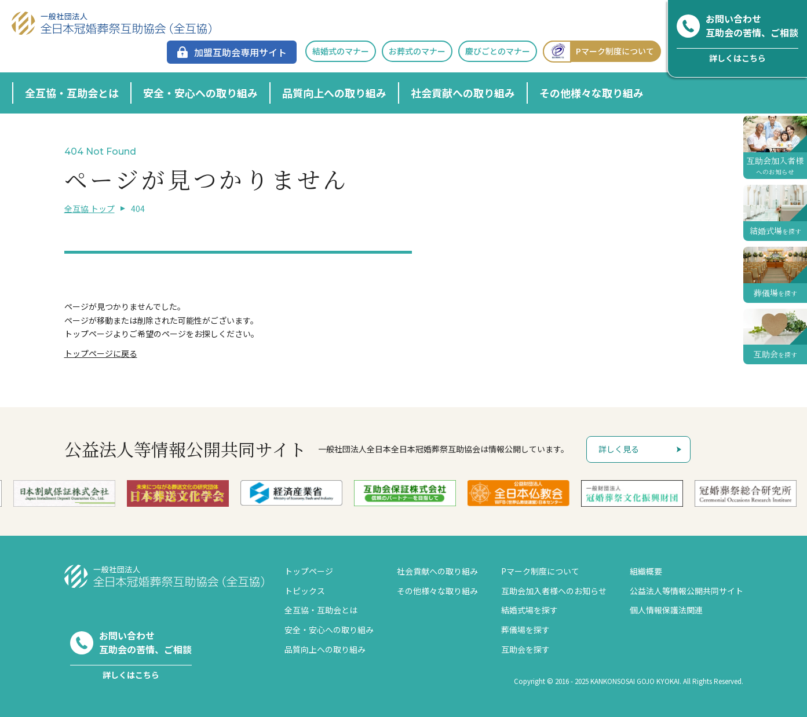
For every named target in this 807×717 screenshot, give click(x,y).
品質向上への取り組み (334, 92)
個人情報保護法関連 (666, 610)
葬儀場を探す (525, 629)
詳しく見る (618, 449)
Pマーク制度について (598, 51)
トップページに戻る (100, 353)
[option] (319, 493)
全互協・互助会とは (72, 92)
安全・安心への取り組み (200, 92)
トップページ (308, 571)
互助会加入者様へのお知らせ (554, 591)
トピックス (304, 591)
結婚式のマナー (340, 51)
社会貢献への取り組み (463, 92)
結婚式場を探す (529, 610)
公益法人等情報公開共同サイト (686, 591)
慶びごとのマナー (497, 51)
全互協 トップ (89, 208)
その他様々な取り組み (591, 92)
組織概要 (646, 571)
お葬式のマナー (417, 51)
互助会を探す (525, 649)
